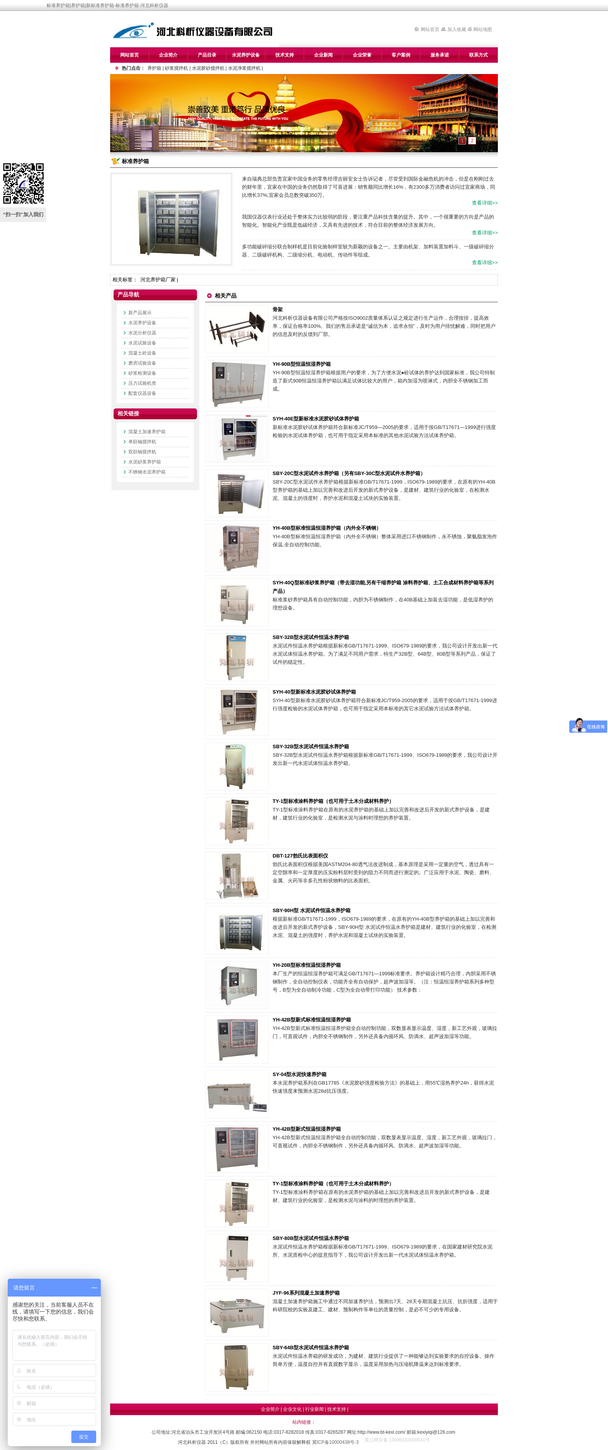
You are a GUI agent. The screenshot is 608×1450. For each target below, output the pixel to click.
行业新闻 (314, 1409)
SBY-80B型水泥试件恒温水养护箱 (311, 1238)
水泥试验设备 (142, 343)
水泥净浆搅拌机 (244, 68)
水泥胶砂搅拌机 (208, 68)
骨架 (278, 309)
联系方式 (478, 55)
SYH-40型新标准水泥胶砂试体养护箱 (314, 692)
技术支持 (284, 55)
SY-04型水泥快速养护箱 (299, 1074)
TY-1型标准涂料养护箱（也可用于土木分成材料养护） (333, 801)
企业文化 (292, 1409)
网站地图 (482, 29)
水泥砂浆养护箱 (144, 462)
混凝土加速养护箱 (147, 431)
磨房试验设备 (142, 363)
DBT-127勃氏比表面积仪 (300, 856)
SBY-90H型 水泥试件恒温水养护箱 (312, 910)
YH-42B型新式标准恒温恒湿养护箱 (312, 1020)
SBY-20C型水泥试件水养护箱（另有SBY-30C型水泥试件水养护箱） (349, 473)
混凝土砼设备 (142, 353)
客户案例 (401, 55)
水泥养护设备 (246, 55)
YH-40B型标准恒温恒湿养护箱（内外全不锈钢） (327, 528)
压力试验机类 (142, 383)
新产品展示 (140, 312)
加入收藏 (456, 29)
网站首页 (430, 29)
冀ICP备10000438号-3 (335, 1442)
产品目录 (207, 55)
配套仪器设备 (142, 393)
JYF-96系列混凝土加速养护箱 (306, 1293)
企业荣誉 (362, 55)
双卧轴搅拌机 (142, 452)
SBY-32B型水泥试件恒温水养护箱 (311, 637)
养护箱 (154, 68)
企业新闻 (323, 55)
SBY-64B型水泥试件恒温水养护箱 (311, 1347)
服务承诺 (439, 55)
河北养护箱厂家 (158, 279)
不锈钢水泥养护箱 (147, 472)
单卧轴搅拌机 (142, 441)
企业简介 (168, 55)
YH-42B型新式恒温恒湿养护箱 (307, 1129)
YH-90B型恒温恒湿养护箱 (302, 364)
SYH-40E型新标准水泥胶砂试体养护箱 (316, 419)
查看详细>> (485, 203)
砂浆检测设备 (142, 373)
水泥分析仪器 (142, 333)
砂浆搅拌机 (176, 68)
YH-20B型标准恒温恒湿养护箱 (307, 965)
